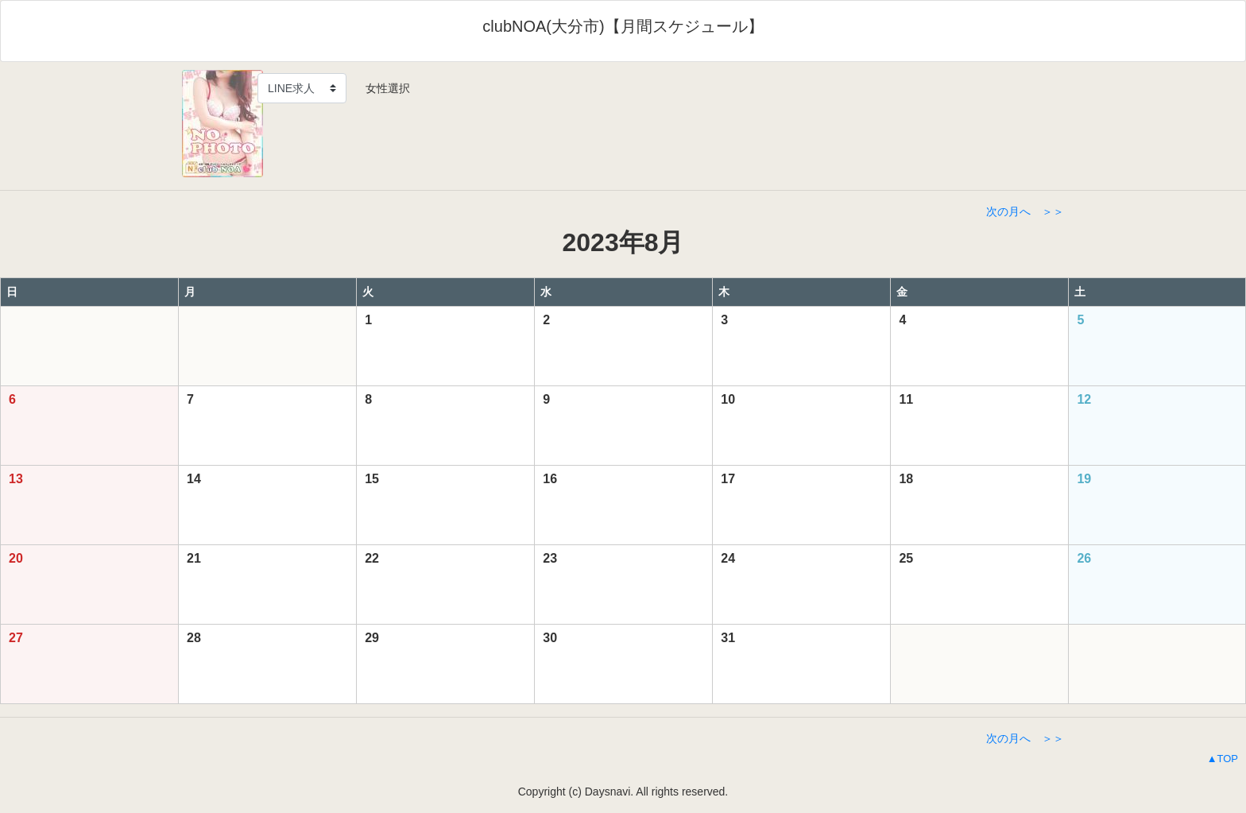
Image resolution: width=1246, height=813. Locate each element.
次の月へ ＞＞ (1025, 211)
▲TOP (1222, 759)
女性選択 (382, 88)
